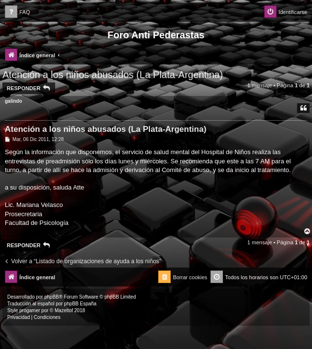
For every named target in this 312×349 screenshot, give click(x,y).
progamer (29, 310)
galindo (13, 101)
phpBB (52, 297)
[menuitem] (17, 12)
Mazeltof (64, 310)
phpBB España (80, 303)
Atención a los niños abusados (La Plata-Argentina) (112, 74)
